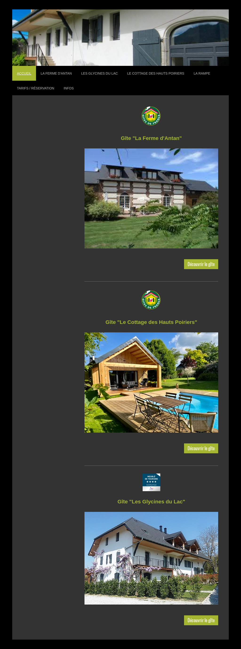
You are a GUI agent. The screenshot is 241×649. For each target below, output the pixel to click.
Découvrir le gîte (201, 264)
